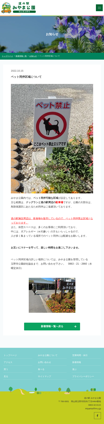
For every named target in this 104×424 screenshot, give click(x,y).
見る (6, 376)
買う (6, 369)
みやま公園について (48, 355)
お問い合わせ (44, 362)
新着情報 (76, 362)
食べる (41, 369)
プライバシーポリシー (83, 376)
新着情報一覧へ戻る (59, 326)
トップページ (10, 355)
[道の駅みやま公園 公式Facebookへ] (97, 415)
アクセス (8, 362)
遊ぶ (74, 369)
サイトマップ (44, 376)
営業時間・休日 (80, 355)
